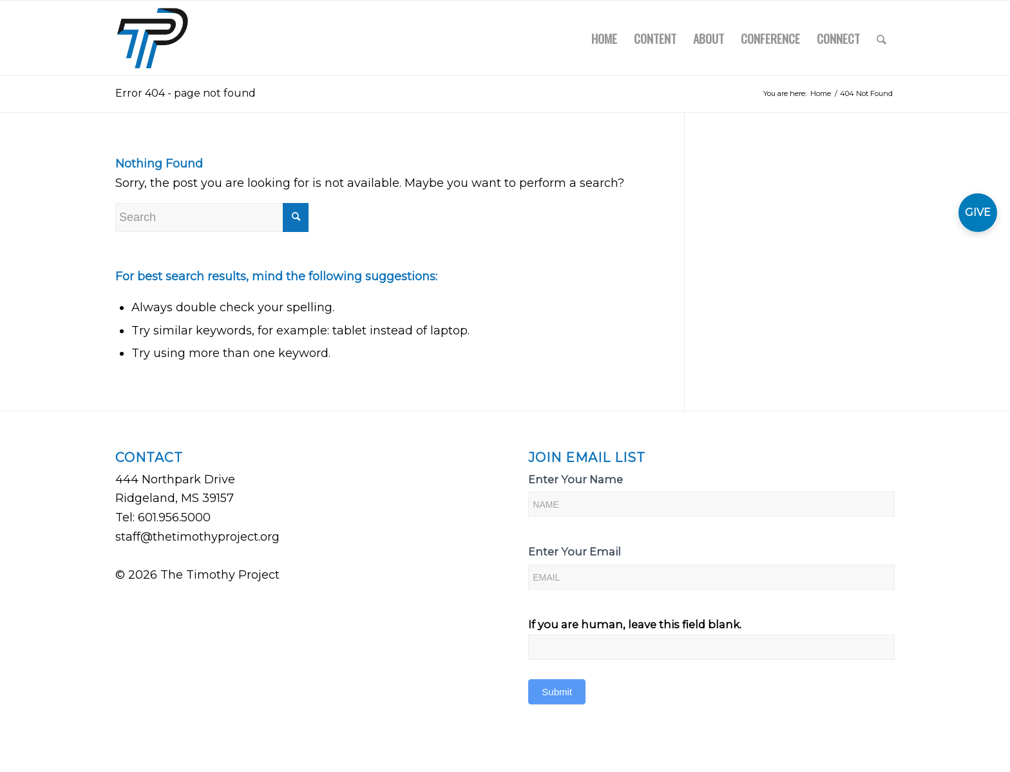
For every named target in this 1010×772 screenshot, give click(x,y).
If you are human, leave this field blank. (634, 624)
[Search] (881, 38)
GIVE (978, 212)
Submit (557, 691)
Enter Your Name (575, 479)
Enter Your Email (574, 551)
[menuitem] (604, 38)
